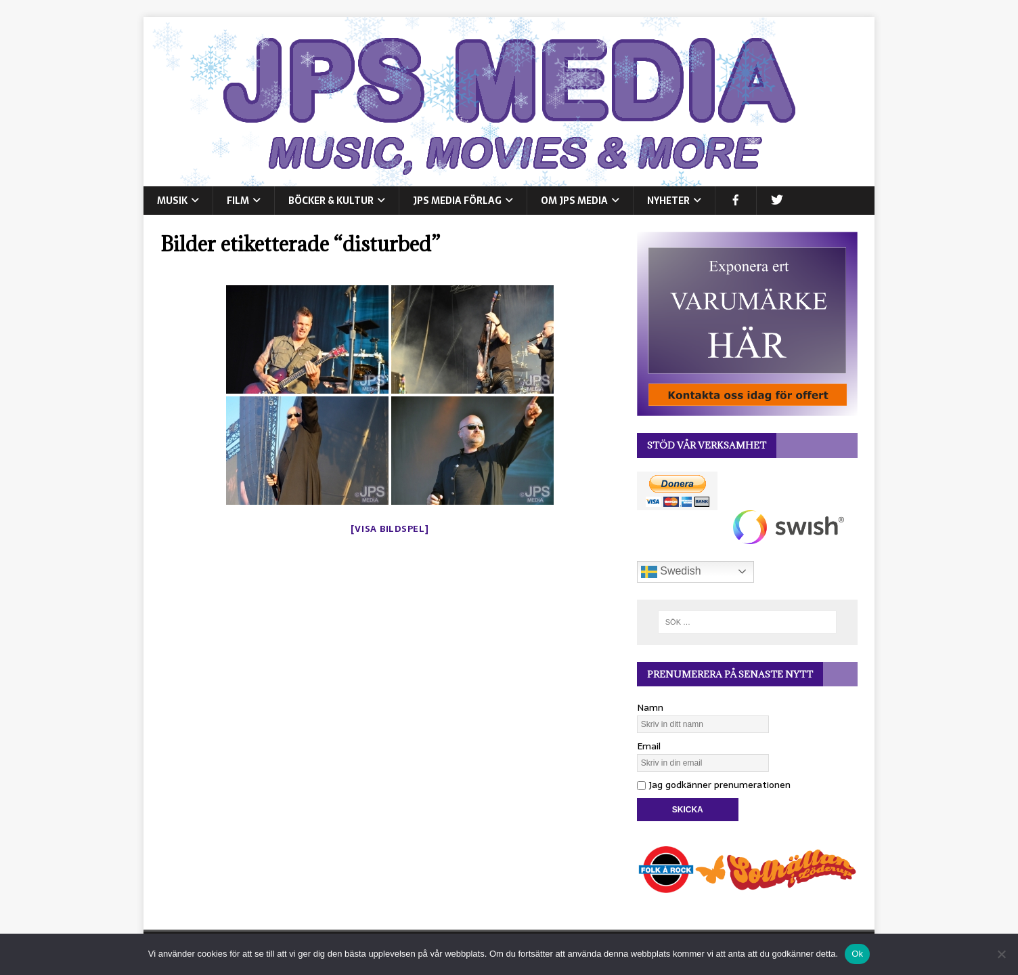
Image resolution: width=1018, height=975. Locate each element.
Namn (650, 707)
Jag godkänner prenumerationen (714, 784)
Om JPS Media (574, 200)
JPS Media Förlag (457, 200)
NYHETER (668, 200)
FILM (238, 200)
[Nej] (1001, 954)
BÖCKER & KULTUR (331, 200)
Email (649, 746)
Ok (857, 954)
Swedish (671, 572)
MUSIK (172, 200)
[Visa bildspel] (389, 529)
